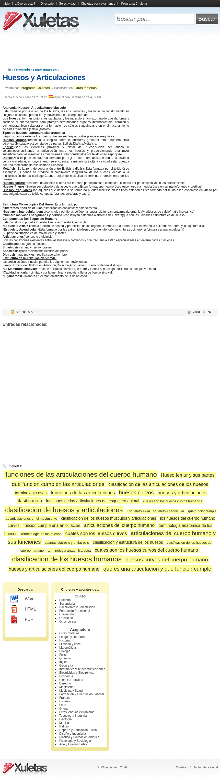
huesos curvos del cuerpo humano (166, 559)
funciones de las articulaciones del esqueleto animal (92, 501)
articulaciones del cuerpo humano (119, 525)
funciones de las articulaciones (83, 492)
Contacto (195, 767)
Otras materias (45, 70)
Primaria (65, 600)
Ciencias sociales (71, 680)
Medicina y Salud (71, 690)
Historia (64, 640)
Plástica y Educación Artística (79, 737)
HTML (23, 609)
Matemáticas (68, 647)
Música (64, 723)
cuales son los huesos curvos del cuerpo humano (146, 550)
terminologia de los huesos (41, 534)
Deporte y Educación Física (78, 730)
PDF (21, 619)
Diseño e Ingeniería (72, 733)
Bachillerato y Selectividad (77, 607)
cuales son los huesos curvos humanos (172, 501)
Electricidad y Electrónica (76, 672)
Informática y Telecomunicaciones (82, 669)
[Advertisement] (110, 51)
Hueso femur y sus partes (187, 475)
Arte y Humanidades (73, 744)
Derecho (65, 683)
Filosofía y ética (69, 644)
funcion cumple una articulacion (52, 525)
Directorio (47, 3)
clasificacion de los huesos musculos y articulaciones (108, 518)
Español (64, 701)
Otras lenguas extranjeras (76, 712)
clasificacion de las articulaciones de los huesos (158, 484)
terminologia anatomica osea (69, 550)
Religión (64, 726)
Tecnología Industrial (73, 715)
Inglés (63, 662)
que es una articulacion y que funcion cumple (157, 569)
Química (65, 658)
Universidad (67, 614)
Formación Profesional (74, 611)
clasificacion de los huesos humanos (66, 559)
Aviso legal (210, 767)
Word (22, 599)
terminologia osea (31, 493)
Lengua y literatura (72, 637)
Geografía (66, 665)
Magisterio (66, 687)
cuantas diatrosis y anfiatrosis (67, 543)
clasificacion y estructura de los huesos (128, 542)
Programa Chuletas (134, 3)
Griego (63, 708)
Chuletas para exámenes (98, 3)
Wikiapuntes (109, 767)
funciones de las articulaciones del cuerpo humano (81, 474)
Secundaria (67, 603)
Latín (62, 705)
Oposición (66, 618)
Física (63, 655)
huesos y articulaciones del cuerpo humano (54, 569)
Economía (66, 676)
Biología (64, 651)
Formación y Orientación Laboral (81, 694)
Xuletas (181, 767)
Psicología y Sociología (75, 741)
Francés (64, 698)
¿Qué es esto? (25, 3)
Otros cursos (68, 621)
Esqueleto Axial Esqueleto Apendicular (155, 511)
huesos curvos (136, 492)
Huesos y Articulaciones (44, 77)
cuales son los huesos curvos (96, 533)
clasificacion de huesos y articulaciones (64, 510)
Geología (65, 719)
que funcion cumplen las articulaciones (58, 484)
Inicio (6, 3)
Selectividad (67, 3)
